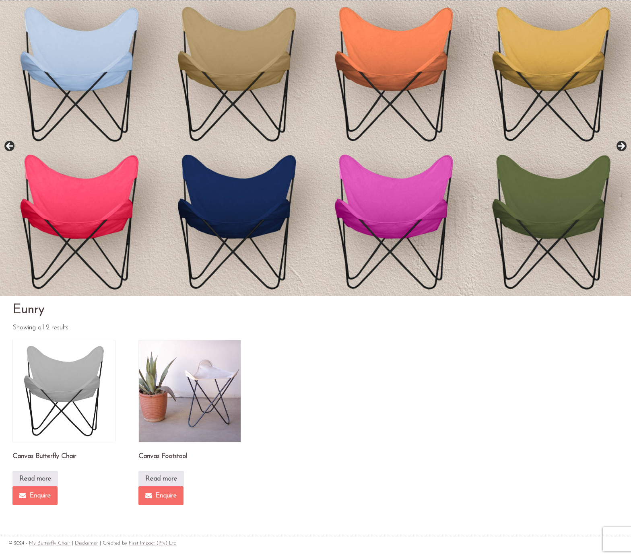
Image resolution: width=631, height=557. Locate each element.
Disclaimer (86, 543)
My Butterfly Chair (49, 543)
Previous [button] (10, 146)
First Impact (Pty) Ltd (153, 543)
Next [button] (621, 146)
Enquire (35, 495)
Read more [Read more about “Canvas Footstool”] (161, 478)
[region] (315, 148)
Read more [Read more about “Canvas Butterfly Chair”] (35, 478)
